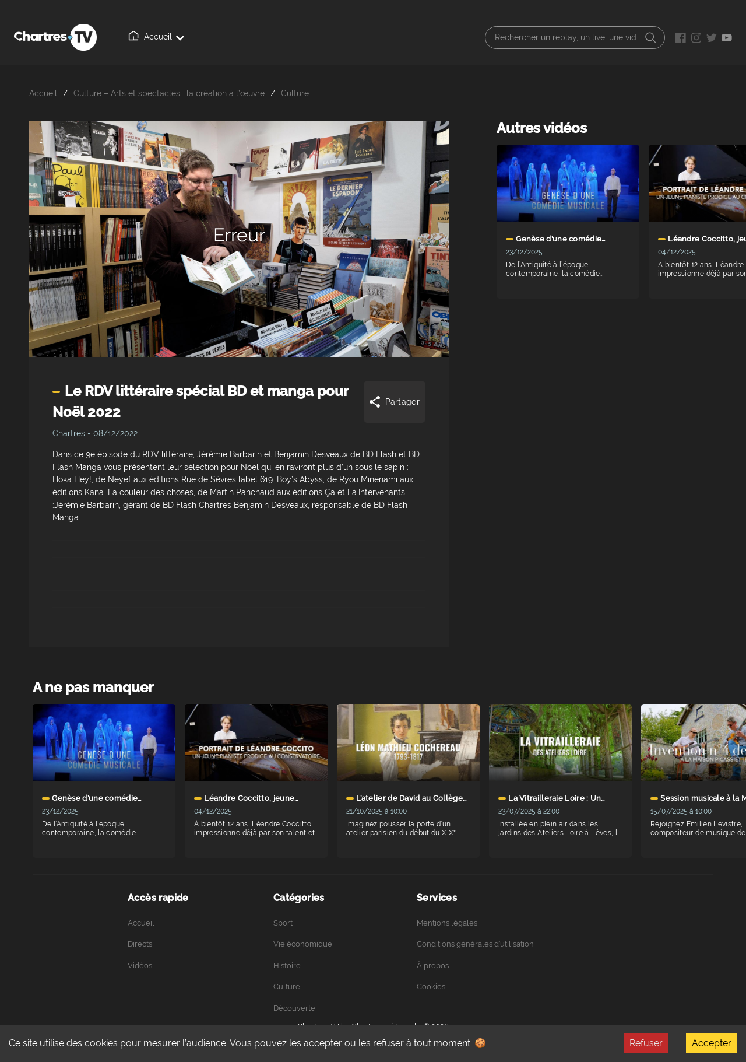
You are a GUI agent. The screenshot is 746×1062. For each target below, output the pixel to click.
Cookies (431, 986)
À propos (302, 37)
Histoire (287, 965)
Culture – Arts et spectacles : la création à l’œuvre (169, 93)
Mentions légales (447, 923)
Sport (283, 923)
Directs (198, 37)
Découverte (294, 1008)
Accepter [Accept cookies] (711, 1043)
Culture (295, 93)
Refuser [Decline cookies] (646, 1043)
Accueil (146, 36)
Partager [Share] (394, 402)
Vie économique (302, 944)
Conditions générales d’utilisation (475, 944)
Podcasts (359, 37)
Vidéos (249, 36)
